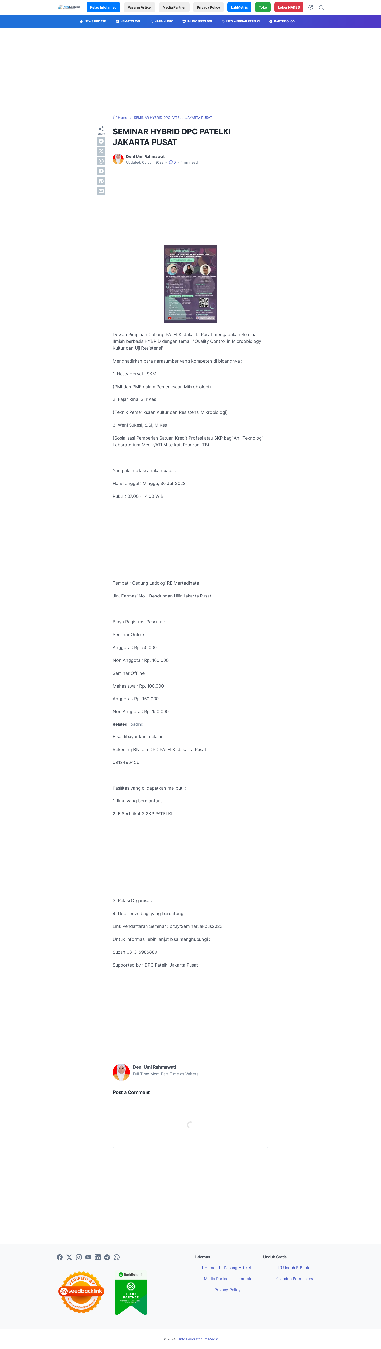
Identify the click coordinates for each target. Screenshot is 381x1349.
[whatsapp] (101, 161)
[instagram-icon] (79, 1257)
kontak (242, 1278)
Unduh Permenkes (294, 1278)
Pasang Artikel (140, 7)
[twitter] (101, 151)
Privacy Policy (208, 7)
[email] (101, 191)
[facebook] (101, 141)
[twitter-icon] (69, 1257)
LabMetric (239, 7)
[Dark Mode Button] (311, 7)
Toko (263, 7)
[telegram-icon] (107, 1257)
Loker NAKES (289, 7)
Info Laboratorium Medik (198, 1339)
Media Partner (174, 7)
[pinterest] (101, 181)
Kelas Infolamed (103, 7)
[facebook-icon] (60, 1257)
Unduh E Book (293, 1267)
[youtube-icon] (88, 1257)
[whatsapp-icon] (117, 1257)
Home (207, 1267)
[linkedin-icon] (98, 1257)
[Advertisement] (190, 71)
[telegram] (101, 171)
